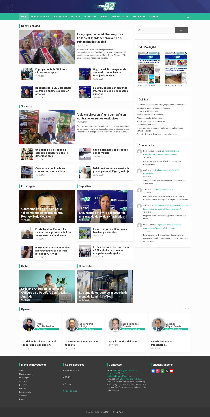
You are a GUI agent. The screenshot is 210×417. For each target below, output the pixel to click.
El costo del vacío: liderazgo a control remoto (157, 134)
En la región (60, 17)
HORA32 (105, 412)
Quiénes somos (72, 370)
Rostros (153, 17)
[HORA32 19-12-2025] (149, 67)
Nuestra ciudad (26, 374)
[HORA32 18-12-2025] (176, 67)
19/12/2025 (82, 46)
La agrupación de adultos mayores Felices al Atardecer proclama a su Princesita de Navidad (100, 38)
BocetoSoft (118, 412)
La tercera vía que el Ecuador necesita (153, 108)
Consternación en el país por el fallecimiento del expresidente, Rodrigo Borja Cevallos (42, 212)
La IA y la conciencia (164, 189)
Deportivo (90, 17)
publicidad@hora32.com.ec (119, 376)
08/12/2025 (98, 175)
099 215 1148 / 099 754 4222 (129, 379)
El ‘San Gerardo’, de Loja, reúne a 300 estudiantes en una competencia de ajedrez (111, 250)
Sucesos (75, 17)
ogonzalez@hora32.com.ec (125, 370)
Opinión (104, 17)
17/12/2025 (82, 122)
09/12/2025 (84, 300)
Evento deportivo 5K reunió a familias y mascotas (110, 231)
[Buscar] (181, 30)
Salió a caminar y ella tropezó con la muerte (110, 151)
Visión (68, 384)
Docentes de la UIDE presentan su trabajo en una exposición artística (53, 91)
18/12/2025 (98, 79)
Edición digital (120, 17)
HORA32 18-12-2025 (173, 86)
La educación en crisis (147, 124)
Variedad (137, 17)
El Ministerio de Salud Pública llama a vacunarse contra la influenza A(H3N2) (52, 250)
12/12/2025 (98, 156)
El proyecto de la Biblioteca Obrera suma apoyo (51, 71)
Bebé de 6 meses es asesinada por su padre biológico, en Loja (111, 170)
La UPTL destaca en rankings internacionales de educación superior (110, 91)
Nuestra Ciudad (40, 17)
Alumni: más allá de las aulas (149, 118)
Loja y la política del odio (147, 111)
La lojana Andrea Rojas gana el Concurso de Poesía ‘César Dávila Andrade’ (43, 292)
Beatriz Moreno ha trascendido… (151, 114)
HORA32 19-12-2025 (146, 86)
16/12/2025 (98, 236)
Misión (68, 377)
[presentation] (185, 309)
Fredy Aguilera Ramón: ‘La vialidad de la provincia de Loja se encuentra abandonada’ (53, 232)
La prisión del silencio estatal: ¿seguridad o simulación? (161, 104)
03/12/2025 (26, 300)
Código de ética (70, 391)
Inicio (24, 17)
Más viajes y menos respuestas (151, 121)
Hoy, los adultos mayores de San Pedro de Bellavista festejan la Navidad (109, 72)
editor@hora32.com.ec (117, 373)
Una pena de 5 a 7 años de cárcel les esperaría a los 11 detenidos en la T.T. (51, 152)
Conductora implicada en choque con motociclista (50, 170)
